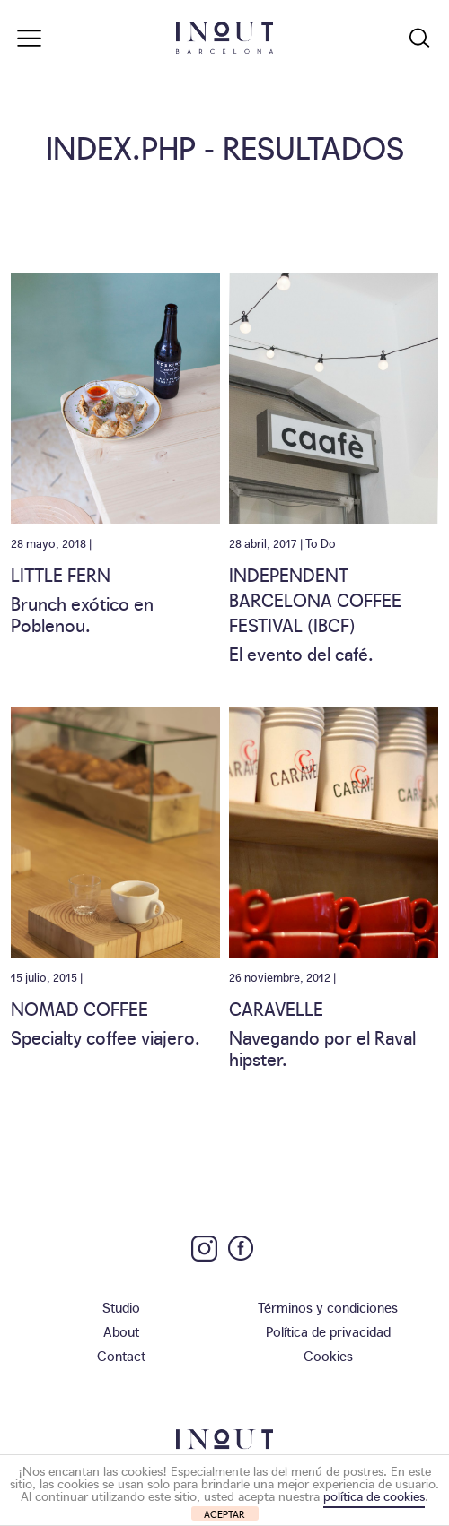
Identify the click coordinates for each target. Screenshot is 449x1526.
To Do (320, 542)
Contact (121, 1355)
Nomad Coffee (79, 1007)
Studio (121, 1306)
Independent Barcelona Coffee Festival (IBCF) (315, 599)
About (121, 1331)
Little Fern (60, 573)
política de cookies (374, 1495)
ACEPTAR (224, 1514)
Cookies (328, 1355)
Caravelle (276, 1007)
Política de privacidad (328, 1331)
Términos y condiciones (328, 1306)
